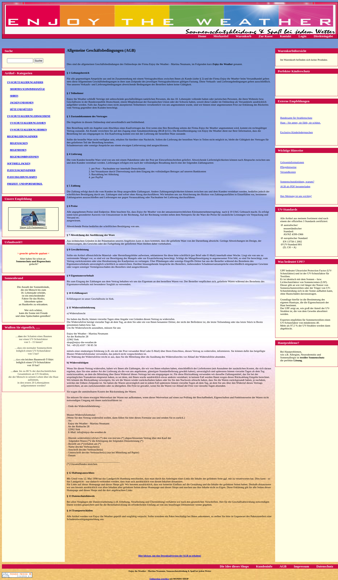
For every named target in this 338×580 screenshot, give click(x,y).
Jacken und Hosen (21, 102)
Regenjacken (19, 143)
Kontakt (285, 36)
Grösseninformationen (292, 162)
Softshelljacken (18, 163)
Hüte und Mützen (21, 109)
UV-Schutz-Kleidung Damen (28, 122)
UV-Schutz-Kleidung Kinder (25, 82)
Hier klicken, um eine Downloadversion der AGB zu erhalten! (169, 555)
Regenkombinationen (24, 156)
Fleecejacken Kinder (21, 170)
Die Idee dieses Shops (234, 566)
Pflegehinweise (288, 167)
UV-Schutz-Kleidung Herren (28, 129)
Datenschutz (324, 566)
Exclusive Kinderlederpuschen (296, 132)
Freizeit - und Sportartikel (25, 183)
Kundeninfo (264, 566)
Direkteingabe (323, 36)
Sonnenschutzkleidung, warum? (297, 181)
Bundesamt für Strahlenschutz (296, 117)
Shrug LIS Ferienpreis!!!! (33, 227)
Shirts (14, 95)
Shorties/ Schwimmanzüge (27, 88)
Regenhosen (18, 149)
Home (202, 36)
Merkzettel (220, 36)
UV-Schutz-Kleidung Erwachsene (28, 116)
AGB (283, 566)
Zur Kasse (265, 36)
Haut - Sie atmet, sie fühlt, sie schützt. (300, 122)
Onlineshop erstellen (159, 579)
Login (302, 36)
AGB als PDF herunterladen (295, 186)
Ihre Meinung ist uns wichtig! (296, 196)
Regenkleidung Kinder (22, 136)
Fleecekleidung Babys (22, 176)
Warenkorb (243, 36)
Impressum (301, 566)
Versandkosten (288, 171)
